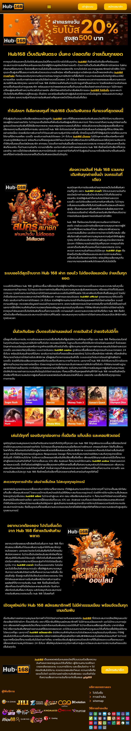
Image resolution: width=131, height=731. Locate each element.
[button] (49, 7)
